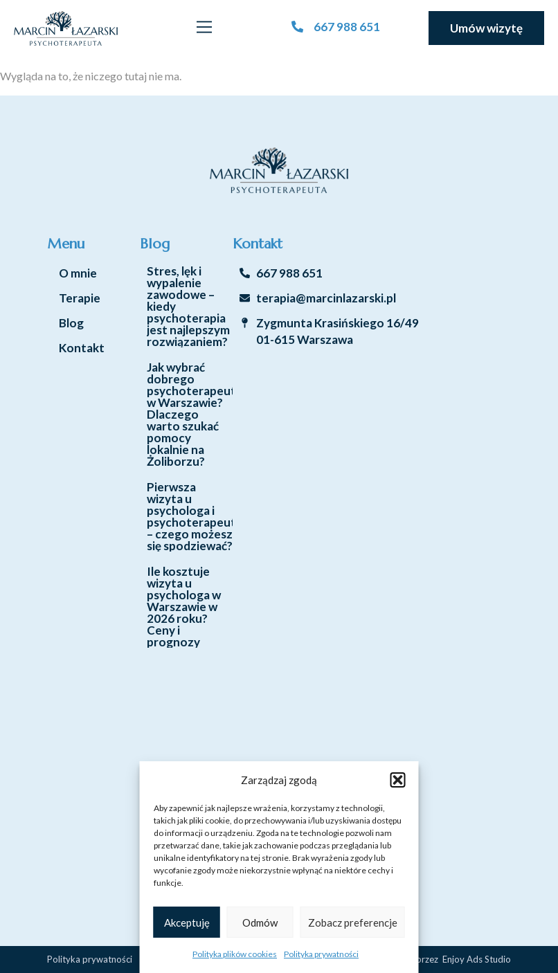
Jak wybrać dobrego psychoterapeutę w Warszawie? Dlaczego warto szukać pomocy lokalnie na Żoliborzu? (194, 414)
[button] (398, 780)
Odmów (260, 922)
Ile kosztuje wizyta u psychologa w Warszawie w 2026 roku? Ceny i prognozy (184, 606)
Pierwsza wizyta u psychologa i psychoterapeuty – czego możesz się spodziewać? (194, 516)
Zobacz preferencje (352, 922)
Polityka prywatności (321, 954)
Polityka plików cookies (234, 954)
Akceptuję (187, 922)
